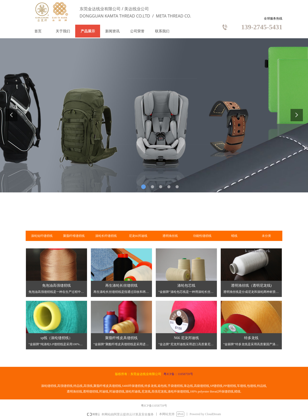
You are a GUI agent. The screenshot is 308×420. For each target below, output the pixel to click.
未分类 (266, 236)
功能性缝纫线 (202, 236)
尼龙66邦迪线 (138, 236)
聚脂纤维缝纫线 (74, 236)
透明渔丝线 (170, 236)
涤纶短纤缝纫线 (42, 236)
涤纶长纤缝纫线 (106, 236)
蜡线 (234, 236)
